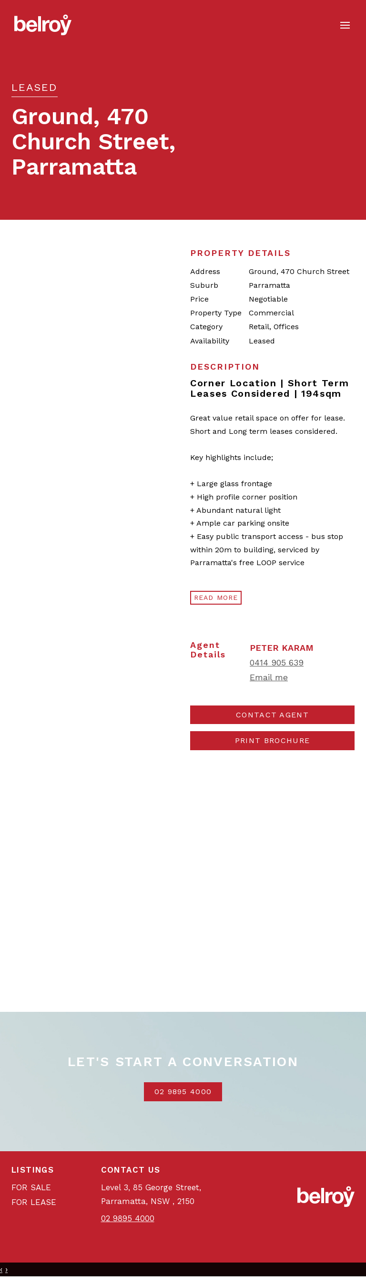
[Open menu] (345, 25)
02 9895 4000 (183, 1091)
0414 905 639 (277, 662)
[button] (272, 740)
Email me (269, 677)
